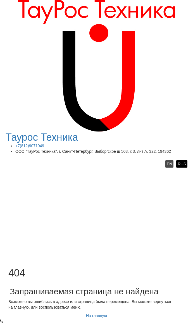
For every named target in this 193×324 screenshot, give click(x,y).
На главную (96, 315)
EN (169, 164)
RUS (182, 164)
